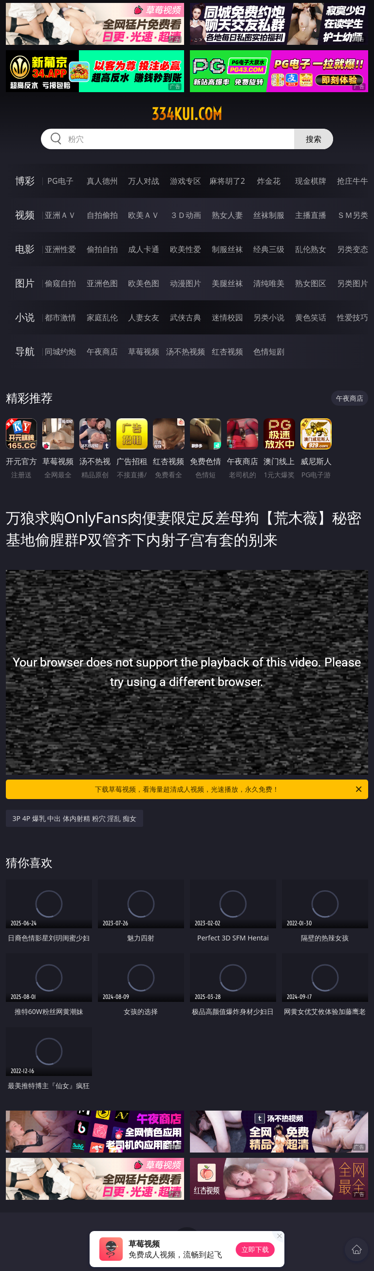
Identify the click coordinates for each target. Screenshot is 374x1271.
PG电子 (60, 181)
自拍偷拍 (102, 215)
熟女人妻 (227, 215)
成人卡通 (143, 249)
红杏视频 (227, 351)
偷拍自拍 (102, 249)
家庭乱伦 (102, 317)
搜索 (313, 139)
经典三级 (268, 249)
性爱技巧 (352, 317)
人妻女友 (143, 317)
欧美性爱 (185, 249)
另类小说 (268, 317)
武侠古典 (185, 317)
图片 (25, 283)
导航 (25, 351)
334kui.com (186, 114)
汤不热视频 (185, 351)
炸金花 (268, 181)
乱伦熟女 (310, 249)
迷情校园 (227, 317)
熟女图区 (310, 283)
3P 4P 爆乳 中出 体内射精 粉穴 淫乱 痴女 (74, 818)
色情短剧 (268, 351)
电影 (25, 248)
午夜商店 (102, 351)
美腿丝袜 (227, 283)
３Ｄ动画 (185, 215)
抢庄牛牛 (352, 181)
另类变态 (352, 249)
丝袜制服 (268, 215)
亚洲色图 (102, 283)
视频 (25, 214)
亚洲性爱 (60, 249)
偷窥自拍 (60, 283)
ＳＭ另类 (352, 215)
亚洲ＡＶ (60, 215)
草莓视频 (143, 351)
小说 (25, 317)
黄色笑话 (310, 317)
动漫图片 (185, 283)
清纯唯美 (268, 283)
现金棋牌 (310, 181)
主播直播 (310, 215)
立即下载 (255, 1249)
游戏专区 (185, 181)
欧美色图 (143, 283)
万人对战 (143, 181)
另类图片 (352, 283)
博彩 (25, 180)
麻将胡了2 (227, 181)
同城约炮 (60, 351)
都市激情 (60, 317)
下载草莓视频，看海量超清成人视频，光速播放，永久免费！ (229, 789)
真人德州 (102, 181)
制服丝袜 (227, 249)
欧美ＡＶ (143, 215)
